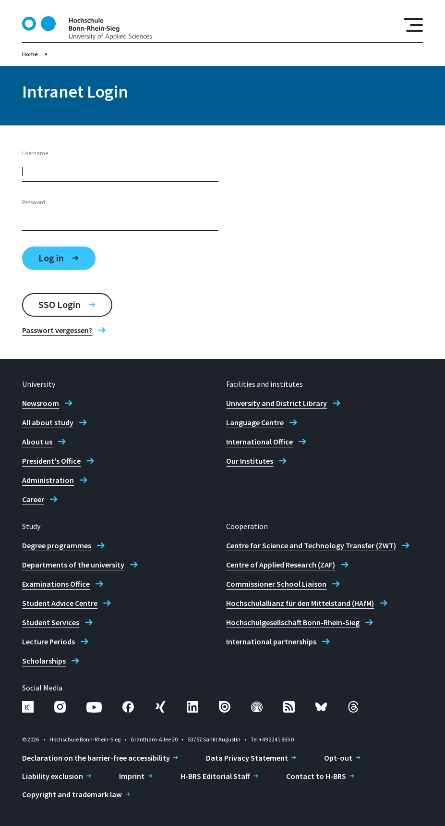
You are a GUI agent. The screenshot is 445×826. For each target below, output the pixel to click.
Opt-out (338, 758)
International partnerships (271, 641)
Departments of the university (73, 564)
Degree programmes (56, 545)
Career (33, 499)
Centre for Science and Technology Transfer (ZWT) (311, 545)
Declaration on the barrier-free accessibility (96, 758)
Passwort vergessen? (57, 330)
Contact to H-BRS (316, 776)
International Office (259, 441)
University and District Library (276, 403)
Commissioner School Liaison (276, 584)
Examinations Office (56, 584)
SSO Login (59, 304)
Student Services (50, 622)
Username (35, 153)
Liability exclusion (52, 776)
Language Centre (255, 422)
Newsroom (40, 403)
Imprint (131, 776)
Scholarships (44, 661)
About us (37, 441)
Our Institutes (249, 461)
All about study (47, 422)
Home (30, 54)
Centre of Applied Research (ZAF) (280, 564)
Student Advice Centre (59, 603)
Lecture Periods (48, 641)
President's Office (51, 461)
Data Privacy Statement (247, 758)
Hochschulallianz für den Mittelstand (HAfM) (300, 603)
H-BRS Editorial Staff (215, 776)
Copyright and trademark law (72, 794)
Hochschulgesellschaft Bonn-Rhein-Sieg (293, 622)
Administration (48, 480)
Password (33, 202)
